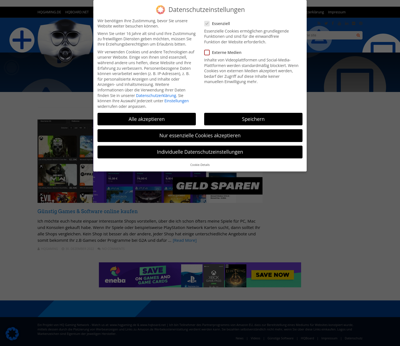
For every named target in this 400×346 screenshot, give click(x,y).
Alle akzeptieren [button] (147, 119)
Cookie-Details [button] (200, 165)
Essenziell (219, 23)
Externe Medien (224, 52)
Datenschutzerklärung (156, 95)
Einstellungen (176, 100)
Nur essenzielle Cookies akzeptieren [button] (200, 135)
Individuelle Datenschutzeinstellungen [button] (200, 151)
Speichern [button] (253, 119)
